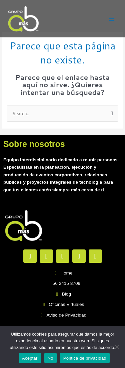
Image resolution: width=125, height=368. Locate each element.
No (50, 358)
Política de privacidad (84, 358)
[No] (116, 347)
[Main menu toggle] (112, 19)
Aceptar (30, 358)
